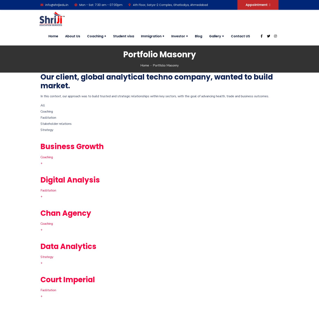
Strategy (46, 257)
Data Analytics (68, 246)
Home (144, 65)
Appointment (258, 4)
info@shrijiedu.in (54, 5)
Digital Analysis (70, 180)
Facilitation (48, 190)
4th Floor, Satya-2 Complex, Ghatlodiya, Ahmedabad (168, 5)
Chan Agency (65, 213)
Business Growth (72, 146)
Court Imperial (67, 279)
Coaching (46, 157)
